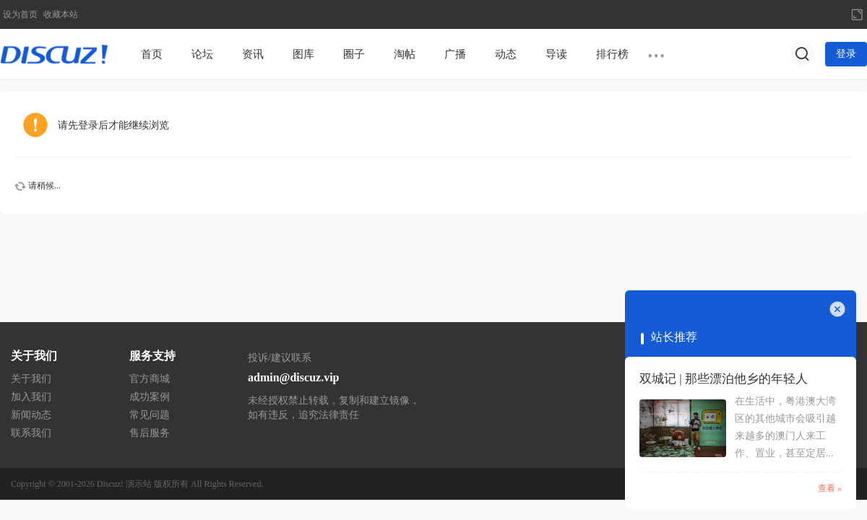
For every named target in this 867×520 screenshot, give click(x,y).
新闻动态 (31, 415)
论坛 (202, 54)
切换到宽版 (857, 14)
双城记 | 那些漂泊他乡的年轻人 (723, 379)
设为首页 (20, 14)
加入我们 (31, 396)
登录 (846, 53)
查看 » (830, 488)
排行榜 (612, 54)
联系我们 (31, 433)
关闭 (837, 309)
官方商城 (149, 378)
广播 (455, 54)
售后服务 (149, 433)
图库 (303, 54)
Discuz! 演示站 (124, 484)
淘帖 (404, 54)
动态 (506, 54)
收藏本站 (60, 14)
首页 (152, 54)
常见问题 (149, 415)
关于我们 (31, 378)
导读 (556, 54)
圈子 (354, 54)
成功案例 (149, 396)
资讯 (253, 54)
